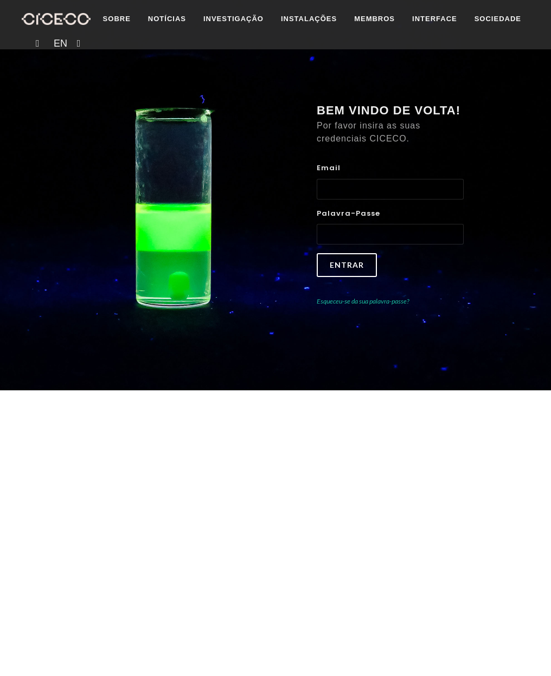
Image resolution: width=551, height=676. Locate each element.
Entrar (347, 264)
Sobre (43, 57)
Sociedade (424, 57)
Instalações (236, 57)
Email (329, 168)
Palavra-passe (348, 213)
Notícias (94, 57)
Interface (361, 57)
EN (493, 56)
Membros (301, 57)
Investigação (160, 57)
